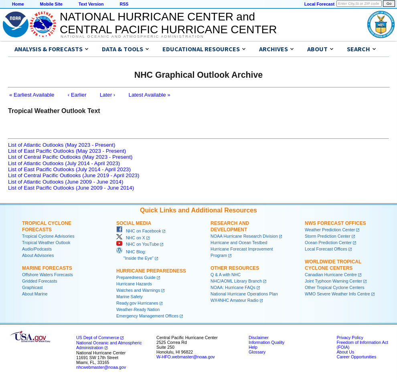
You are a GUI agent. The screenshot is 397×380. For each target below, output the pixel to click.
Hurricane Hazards (134, 283)
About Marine (34, 293)
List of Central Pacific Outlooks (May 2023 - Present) (70, 157)
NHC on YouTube (137, 244)
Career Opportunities (356, 356)
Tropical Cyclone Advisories (48, 236)
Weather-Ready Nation (138, 309)
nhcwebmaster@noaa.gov (101, 367)
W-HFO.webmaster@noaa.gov (185, 356)
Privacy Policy (349, 337)
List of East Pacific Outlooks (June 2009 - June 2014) (71, 188)
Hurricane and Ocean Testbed (239, 242)
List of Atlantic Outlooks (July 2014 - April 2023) (64, 163)
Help (253, 347)
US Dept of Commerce (97, 337)
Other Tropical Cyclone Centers (335, 287)
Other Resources (235, 268)
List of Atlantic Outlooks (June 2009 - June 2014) (65, 182)
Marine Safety (129, 296)
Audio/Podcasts (37, 249)
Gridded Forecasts (39, 281)
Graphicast (32, 287)
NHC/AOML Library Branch (236, 281)
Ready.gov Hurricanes (137, 303)
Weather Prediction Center (330, 229)
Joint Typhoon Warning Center (333, 281)
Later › (107, 95)
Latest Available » (149, 95)
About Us (345, 352)
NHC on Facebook (138, 230)
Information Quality (266, 342)
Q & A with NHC (226, 274)
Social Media (133, 223)
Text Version (91, 4)
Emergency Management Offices (147, 315)
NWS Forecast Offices (335, 223)
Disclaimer (259, 337)
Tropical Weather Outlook (46, 242)
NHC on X (130, 237)
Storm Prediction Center (327, 236)
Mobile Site (51, 4)
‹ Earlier (77, 95)
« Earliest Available (31, 95)
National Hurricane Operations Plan (244, 293)
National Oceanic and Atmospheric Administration (132, 36)
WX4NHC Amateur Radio (235, 300)
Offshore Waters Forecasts (47, 274)
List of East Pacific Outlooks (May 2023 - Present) (67, 151)
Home (18, 4)
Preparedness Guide (136, 277)
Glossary (257, 352)
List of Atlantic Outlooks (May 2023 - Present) (61, 145)
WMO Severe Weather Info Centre (337, 293)
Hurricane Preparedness (151, 271)
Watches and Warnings (138, 290)
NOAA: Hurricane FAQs (233, 287)
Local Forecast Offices (326, 249)
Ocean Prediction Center (328, 242)
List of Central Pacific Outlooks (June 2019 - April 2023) (73, 175)
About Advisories (38, 255)
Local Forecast (319, 4)
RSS (124, 4)
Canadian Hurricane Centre (331, 274)
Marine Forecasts (47, 268)
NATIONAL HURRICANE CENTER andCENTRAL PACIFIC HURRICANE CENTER (168, 23)
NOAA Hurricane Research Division (244, 236)
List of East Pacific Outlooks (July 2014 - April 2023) (69, 169)
